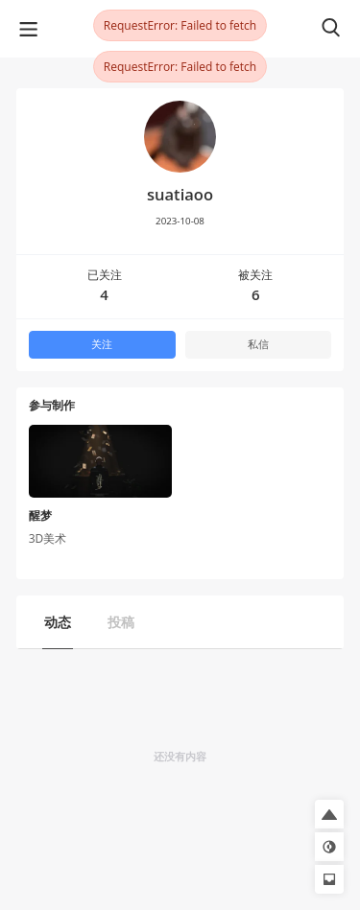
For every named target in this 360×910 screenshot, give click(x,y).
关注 (101, 344)
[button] (329, 814)
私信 (258, 344)
